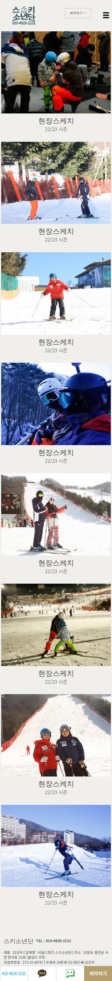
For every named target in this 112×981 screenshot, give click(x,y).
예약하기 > (78, 13)
